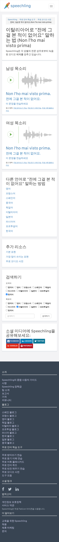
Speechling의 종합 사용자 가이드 (19, 379)
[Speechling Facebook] (4, 489)
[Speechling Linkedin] (18, 489)
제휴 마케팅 (8, 527)
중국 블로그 (8, 442)
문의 (4, 531)
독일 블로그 (8, 422)
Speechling (12, 19)
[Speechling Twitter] (11, 489)
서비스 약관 (8, 505)
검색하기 (46, 316)
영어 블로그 (8, 419)
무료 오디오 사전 (44, 19)
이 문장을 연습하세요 (17, 103)
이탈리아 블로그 (10, 425)
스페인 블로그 (9, 412)
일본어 (9, 216)
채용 (4, 524)
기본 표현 (11, 252)
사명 (4, 383)
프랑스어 (10, 193)
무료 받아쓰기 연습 (12, 455)
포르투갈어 (12, 226)
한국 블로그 (8, 436)
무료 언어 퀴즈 (9, 465)
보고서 (5, 393)
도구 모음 (7, 475)
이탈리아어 (12, 212)
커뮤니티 (6, 400)
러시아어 (10, 221)
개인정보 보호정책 (11, 502)
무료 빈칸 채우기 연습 (13, 468)
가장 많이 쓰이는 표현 (17, 256)
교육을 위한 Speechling (14, 520)
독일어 (9, 207)
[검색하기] (20, 316)
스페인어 (10, 198)
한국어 (9, 231)
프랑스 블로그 (9, 415)
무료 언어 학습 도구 (27, 19)
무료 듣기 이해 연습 (12, 458)
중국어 (9, 202)
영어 (8, 188)
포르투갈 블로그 (10, 429)
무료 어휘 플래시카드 (13, 461)
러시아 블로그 (9, 432)
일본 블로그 (8, 439)
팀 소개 (6, 390)
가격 (4, 396)
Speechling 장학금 (12, 386)
